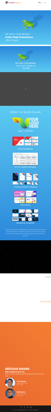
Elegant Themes (22, 410)
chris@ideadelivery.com (22, 383)
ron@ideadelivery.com (22, 393)
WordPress (36, 410)
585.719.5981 (20, 385)
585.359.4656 (20, 395)
